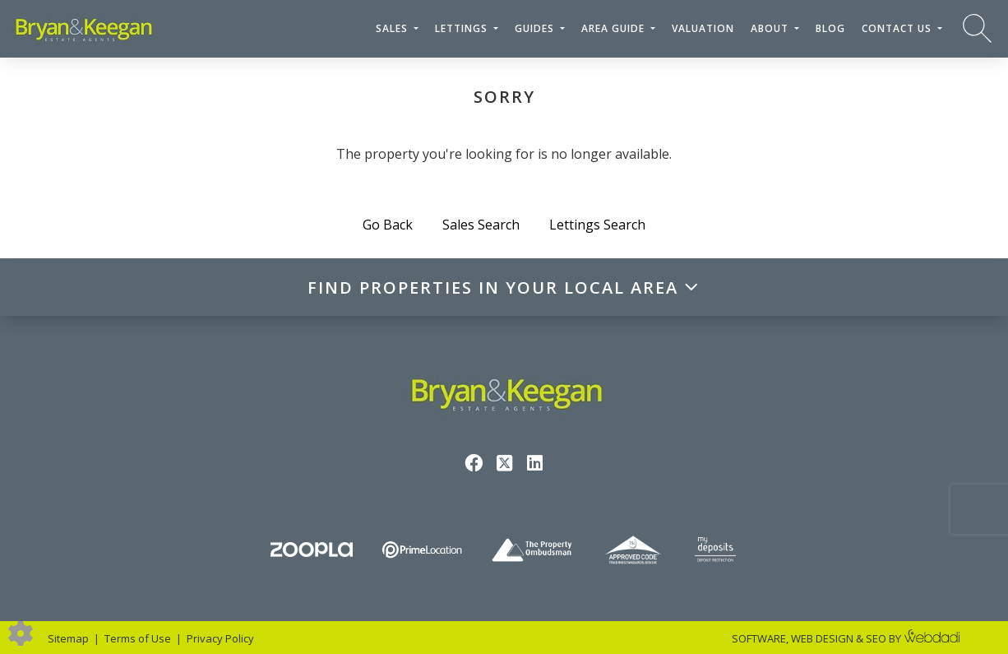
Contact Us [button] (898, 28)
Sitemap (68, 638)
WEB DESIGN (822, 638)
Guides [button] (536, 28)
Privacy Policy (220, 638)
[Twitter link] (504, 462)
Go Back (388, 225)
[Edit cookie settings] (20, 632)
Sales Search (481, 225)
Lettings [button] (463, 28)
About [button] (771, 28)
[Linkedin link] (534, 462)
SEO (876, 638)
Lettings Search (597, 225)
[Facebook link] (474, 462)
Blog (830, 28)
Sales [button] (393, 28)
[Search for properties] (977, 27)
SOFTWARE (759, 638)
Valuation (703, 28)
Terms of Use (137, 638)
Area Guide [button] (614, 28)
